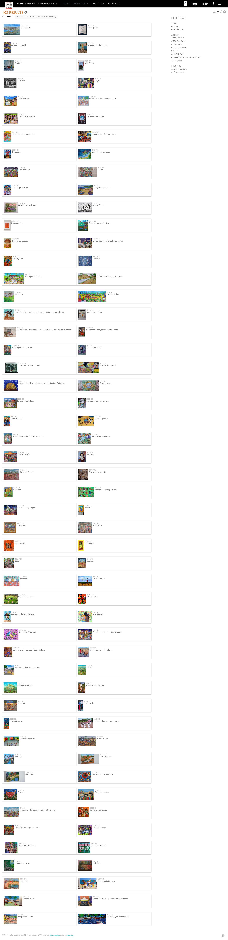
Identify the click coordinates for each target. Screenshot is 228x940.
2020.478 (96, 523)
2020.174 (91, 25)
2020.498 (22, 630)
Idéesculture (70, 935)
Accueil (66, 3)
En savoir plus (81, 3)
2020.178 (91, 43)
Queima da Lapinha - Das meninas (107, 632)
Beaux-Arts (175, 26)
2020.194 (15, 132)
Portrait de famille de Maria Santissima (29, 436)
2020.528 (26, 897)
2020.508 (12, 719)
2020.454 (14, 417)
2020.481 (17, 541)
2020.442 (90, 346)
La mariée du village (25, 401)
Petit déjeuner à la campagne (104, 134)
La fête (100, 169)
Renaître (88, 507)
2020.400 (15, 150)
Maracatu (21, 703)
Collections (98, 3)
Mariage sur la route (33, 276)
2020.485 (90, 559)
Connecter (21, 525)
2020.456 (98, 417)
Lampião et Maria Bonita (30, 365)
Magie (97, 81)
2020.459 (94, 434)
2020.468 (16, 488)
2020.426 (28, 274)
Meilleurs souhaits (24, 685)
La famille (24, 881)
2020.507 (87, 701)
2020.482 (88, 541)
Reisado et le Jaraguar (26, 507)
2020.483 (18, 559)
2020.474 (88, 506)
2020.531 (110, 915)
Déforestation (105, 756)
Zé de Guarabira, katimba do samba (108, 241)
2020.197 (95, 132)
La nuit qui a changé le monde (27, 827)
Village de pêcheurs (101, 187)
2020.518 (23, 808)
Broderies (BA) (177, 29)
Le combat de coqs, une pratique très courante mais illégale (39, 312)
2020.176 (14, 43)
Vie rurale (29, 774)
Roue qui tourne (16, 721)
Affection (90, 454)
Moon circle (89, 703)
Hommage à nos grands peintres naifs (102, 330)
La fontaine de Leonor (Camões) (110, 276)
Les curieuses (92, 596)
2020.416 (14, 221)
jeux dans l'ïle (16, 223)
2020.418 (92, 221)
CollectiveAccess (55, 935)
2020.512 (18, 755)
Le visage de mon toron (22, 347)
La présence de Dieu (95, 116)
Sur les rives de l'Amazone (102, 436)
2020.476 (20, 523)
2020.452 (89, 399)
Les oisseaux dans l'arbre (102, 774)
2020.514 (28, 772)
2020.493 (90, 595)
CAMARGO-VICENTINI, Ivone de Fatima (187, 57)
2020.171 (24, 25)
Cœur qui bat (93, 27)
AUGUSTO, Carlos (178, 41)
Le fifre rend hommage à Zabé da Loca (29, 650)
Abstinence (97, 525)
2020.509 (97, 719)
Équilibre (21, 81)
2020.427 (100, 274)
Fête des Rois (24, 169)
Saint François (90, 63)
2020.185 (98, 79)
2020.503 (90, 666)
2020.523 (94, 843)
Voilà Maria (89, 543)
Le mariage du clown (20, 187)
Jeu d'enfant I (97, 205)
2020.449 (103, 381)
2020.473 (20, 506)
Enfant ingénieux (101, 418)
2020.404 (22, 168)
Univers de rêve (99, 827)
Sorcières (19, 294)
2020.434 (18, 310)
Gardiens (17, 490)
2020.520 (18, 826)
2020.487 (23, 577)
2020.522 (22, 843)
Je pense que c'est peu (95, 685)
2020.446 (103, 363)
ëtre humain (98, 614)
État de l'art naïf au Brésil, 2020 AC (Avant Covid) (36, 17)
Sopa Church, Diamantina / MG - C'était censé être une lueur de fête (44, 330)
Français (195, 4)
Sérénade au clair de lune (98, 45)
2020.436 (90, 310)
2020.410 (96, 186)
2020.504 (20, 683)
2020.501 (92, 648)
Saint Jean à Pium (27, 472)
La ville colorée (24, 454)
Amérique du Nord (179, 69)
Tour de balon (99, 578)
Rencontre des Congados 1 (23, 134)
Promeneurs (26, 27)
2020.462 (90, 452)
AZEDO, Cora (176, 44)
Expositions (114, 3)
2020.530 (20, 915)
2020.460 (21, 452)
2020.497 (96, 612)
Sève (17, 561)
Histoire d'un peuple (108, 365)
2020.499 (96, 630)
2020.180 (18, 61)
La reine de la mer (94, 347)
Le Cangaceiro (19, 258)
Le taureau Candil (18, 45)
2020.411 (21, 203)
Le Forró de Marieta (27, 116)
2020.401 (95, 150)
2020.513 (103, 755)
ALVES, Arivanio (177, 37)
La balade (97, 863)
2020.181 (87, 61)
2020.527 (101, 879)
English (205, 4)
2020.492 (21, 595)
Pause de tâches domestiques (27, 667)
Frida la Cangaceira (20, 241)
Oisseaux (21, 792)
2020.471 (98, 488)
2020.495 (14, 612)
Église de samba (24, 98)
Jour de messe (102, 739)
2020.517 (98, 790)
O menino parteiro (22, 863)
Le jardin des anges (26, 596)
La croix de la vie (114, 294)
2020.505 (89, 683)
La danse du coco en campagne (107, 721)
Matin (89, 667)
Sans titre (90, 561)
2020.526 (23, 879)
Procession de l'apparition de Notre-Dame (37, 810)
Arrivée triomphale (99, 845)
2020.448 (21, 381)
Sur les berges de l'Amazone (118, 916)
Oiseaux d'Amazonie (27, 632)
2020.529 (96, 897)
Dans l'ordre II (106, 383)
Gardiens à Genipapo (98, 810)
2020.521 (96, 826)
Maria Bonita (19, 543)
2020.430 (18, 292)
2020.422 (16, 257)
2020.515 (95, 772)
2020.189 (92, 97)
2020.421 (96, 239)
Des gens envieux (102, 792)
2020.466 (92, 470)
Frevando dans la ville (29, 739)
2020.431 (110, 292)
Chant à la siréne (30, 899)
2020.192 (90, 114)
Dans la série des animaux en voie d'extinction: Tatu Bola (41, 383)
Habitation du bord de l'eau (22, 614)
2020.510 (23, 737)
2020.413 (95, 203)
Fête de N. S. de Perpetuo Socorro (103, 98)
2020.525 (96, 861)
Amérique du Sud (178, 72)
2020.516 (21, 790)
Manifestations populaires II (106, 490)
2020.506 (21, 701)
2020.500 (16, 648)
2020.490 (96, 577)
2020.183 (21, 79)
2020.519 (92, 808)
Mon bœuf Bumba (94, 312)
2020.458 (16, 434)
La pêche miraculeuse (101, 152)
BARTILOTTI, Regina (179, 47)
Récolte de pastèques (27, 205)
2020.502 (18, 666)
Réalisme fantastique (27, 845)
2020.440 (15, 346)
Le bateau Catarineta (106, 881)
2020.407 (15, 186)
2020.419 (15, 239)
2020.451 (20, 399)
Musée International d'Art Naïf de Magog (37, 3)
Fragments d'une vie (97, 472)
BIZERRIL (174, 51)
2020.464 (23, 470)
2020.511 (99, 737)
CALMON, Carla (177, 54)
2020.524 (18, 861)
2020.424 (96, 257)
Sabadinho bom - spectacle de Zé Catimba (110, 899)
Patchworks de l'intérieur (99, 223)
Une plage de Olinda (25, 916)
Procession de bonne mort (97, 401)
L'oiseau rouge (18, 152)
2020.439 (89, 328)
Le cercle (96, 258)
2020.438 (20, 328)
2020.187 (21, 97)
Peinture (18, 63)
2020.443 (23, 363)
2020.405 (101, 168)
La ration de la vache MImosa (101, 650)
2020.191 (22, 114)
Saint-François (16, 418)
